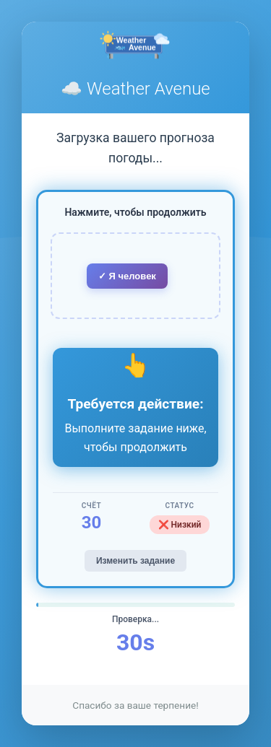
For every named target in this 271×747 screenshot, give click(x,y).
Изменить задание (135, 561)
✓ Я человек (127, 276)
